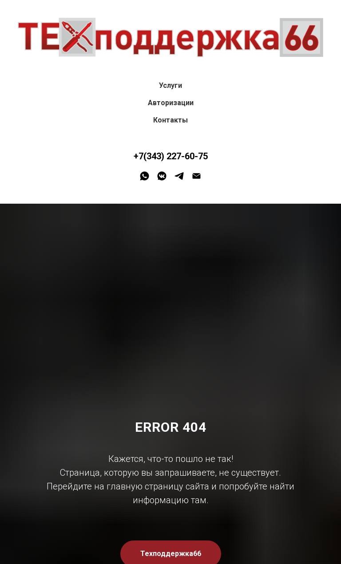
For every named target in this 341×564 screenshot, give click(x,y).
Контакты (170, 120)
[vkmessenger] (161, 175)
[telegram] (179, 175)
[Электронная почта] (196, 175)
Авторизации (171, 103)
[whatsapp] (144, 175)
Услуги (170, 85)
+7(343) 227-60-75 (171, 156)
